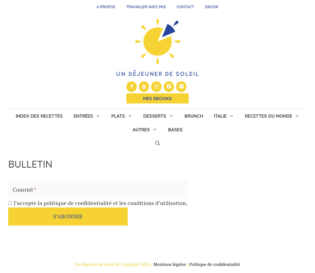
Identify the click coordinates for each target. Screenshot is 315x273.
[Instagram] (156, 86)
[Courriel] (97, 190)
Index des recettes (39, 116)
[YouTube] (144, 86)
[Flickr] (181, 86)
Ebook (211, 6)
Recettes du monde (275, 116)
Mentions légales (170, 264)
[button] (157, 143)
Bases (175, 129)
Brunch (194, 116)
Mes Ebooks (157, 98)
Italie (226, 116)
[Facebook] (131, 86)
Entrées (90, 116)
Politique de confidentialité (214, 264)
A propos (106, 6)
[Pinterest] (169, 86)
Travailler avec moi (146, 6)
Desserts (161, 116)
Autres (148, 129)
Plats (124, 116)
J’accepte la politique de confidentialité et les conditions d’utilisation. (100, 203)
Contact (185, 6)
